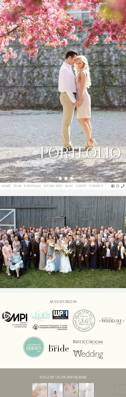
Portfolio (32, 186)
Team (17, 186)
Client (81, 186)
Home (6, 186)
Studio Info (53, 186)
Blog (69, 186)
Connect (96, 186)
